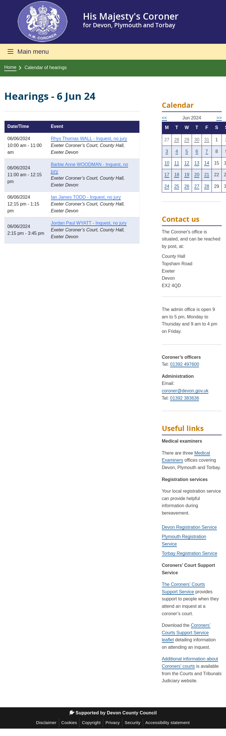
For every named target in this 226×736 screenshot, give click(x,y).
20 (196, 174)
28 (176, 139)
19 (186, 174)
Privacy (112, 722)
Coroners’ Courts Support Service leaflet (186, 632)
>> (219, 117)
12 (186, 163)
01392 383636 (184, 398)
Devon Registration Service (189, 527)
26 (186, 186)
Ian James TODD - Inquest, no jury (86, 197)
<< (164, 117)
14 (206, 163)
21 (206, 174)
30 (196, 139)
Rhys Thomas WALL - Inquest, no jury (89, 138)
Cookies (69, 722)
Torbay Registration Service (189, 553)
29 (186, 139)
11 (176, 163)
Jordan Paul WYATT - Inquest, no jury (89, 223)
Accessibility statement (167, 722)
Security (133, 722)
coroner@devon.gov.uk (185, 390)
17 (167, 174)
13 (196, 163)
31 (206, 139)
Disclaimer (46, 722)
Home (10, 67)
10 (167, 163)
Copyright (91, 722)
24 (167, 186)
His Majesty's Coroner (131, 16)
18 (176, 174)
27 (196, 186)
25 (176, 186)
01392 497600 (184, 364)
